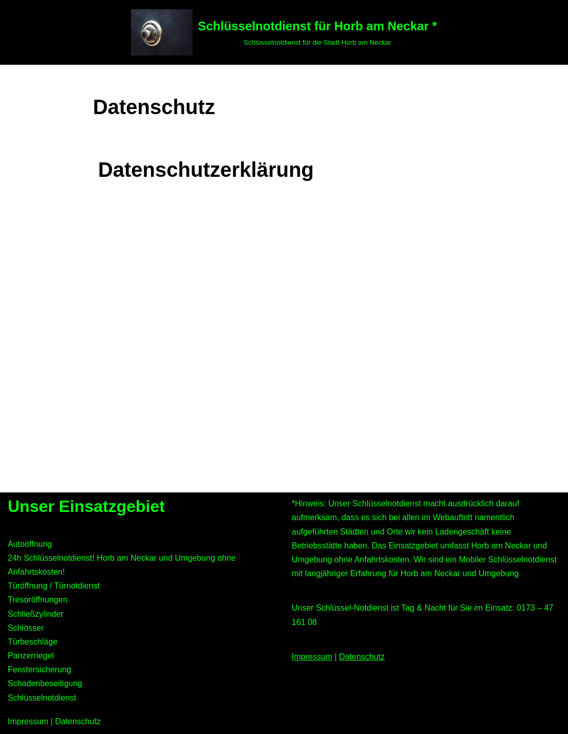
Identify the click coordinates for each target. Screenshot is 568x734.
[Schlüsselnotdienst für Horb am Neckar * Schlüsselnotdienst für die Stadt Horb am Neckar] (284, 32)
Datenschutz (362, 656)
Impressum (312, 656)
